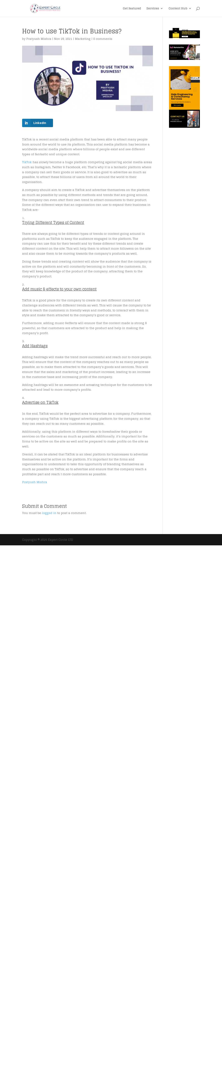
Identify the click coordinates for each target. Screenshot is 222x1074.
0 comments (102, 38)
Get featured (132, 9)
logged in (49, 513)
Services (152, 9)
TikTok (27, 162)
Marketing (83, 38)
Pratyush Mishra (38, 38)
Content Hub (178, 9)
